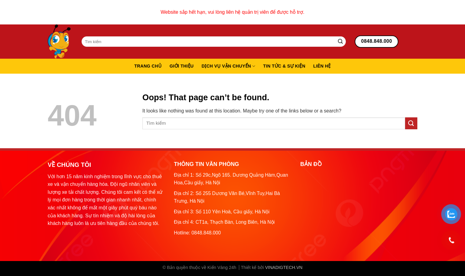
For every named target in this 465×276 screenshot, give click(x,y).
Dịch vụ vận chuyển (228, 66)
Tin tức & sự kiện (284, 66)
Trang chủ (148, 66)
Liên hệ (322, 66)
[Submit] (340, 41)
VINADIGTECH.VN (283, 267)
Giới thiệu (182, 66)
